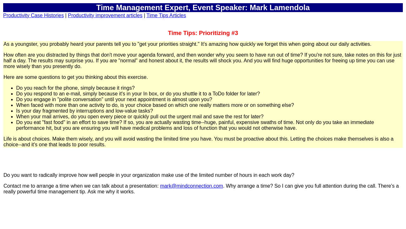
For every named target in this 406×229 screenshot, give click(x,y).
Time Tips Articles (166, 15)
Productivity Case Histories (33, 15)
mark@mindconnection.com (191, 186)
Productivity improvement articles (105, 15)
